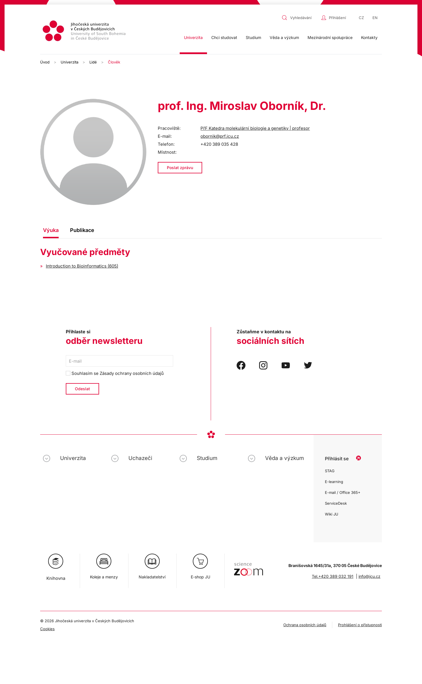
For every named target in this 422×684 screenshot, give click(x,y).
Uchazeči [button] (140, 458)
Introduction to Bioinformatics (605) (82, 266)
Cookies (47, 629)
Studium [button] (253, 37)
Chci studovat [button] (224, 37)
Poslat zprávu (180, 167)
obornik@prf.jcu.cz (219, 136)
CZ (361, 17)
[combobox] (300, 17)
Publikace (82, 230)
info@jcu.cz (369, 576)
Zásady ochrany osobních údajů (132, 373)
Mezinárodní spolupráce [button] (330, 37)
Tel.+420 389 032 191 (332, 576)
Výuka (51, 230)
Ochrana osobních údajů (304, 625)
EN (375, 17)
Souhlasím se (115, 373)
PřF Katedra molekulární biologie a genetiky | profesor (255, 128)
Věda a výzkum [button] (284, 37)
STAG (330, 471)
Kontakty (369, 37)
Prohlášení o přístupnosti (360, 625)
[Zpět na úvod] (85, 31)
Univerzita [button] (193, 37)
